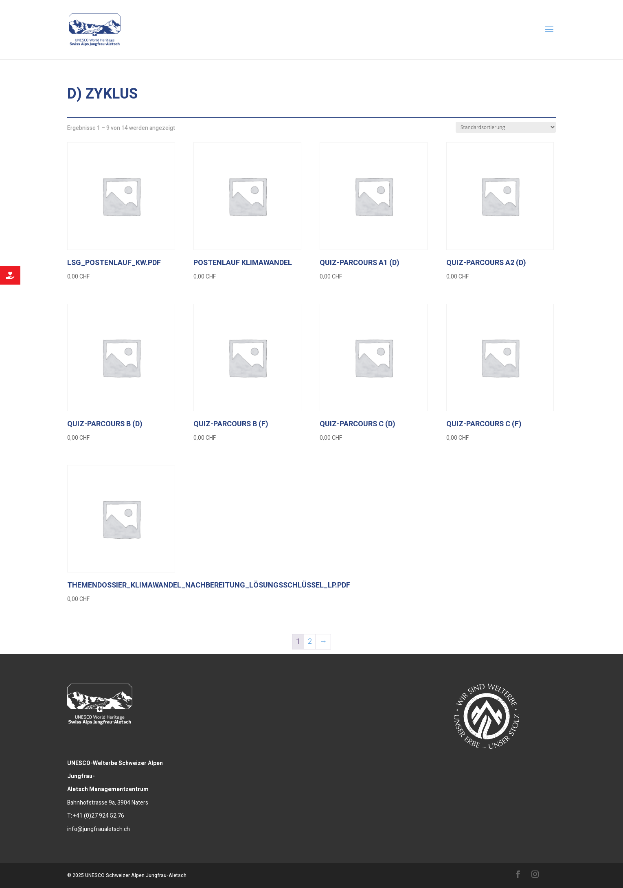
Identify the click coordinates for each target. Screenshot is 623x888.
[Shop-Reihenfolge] (506, 127)
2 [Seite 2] (310, 641)
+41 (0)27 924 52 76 (98, 815)
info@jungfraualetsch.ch (98, 829)
